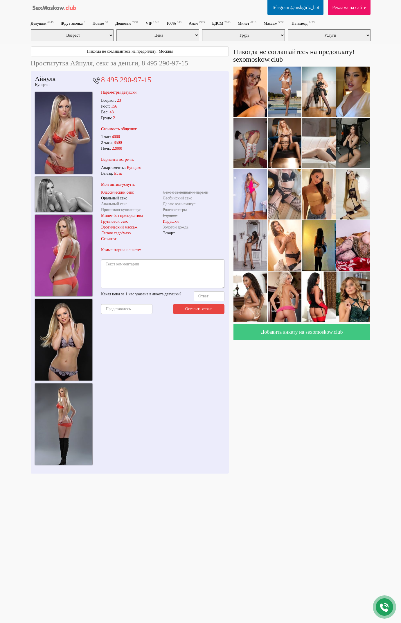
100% (173, 23)
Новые (100, 23)
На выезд (303, 23)
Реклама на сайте (349, 7)
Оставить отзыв (199, 309)
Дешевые (127, 23)
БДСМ (221, 23)
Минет (247, 23)
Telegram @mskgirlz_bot (295, 7)
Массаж (274, 23)
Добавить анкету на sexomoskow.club (302, 332)
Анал (197, 23)
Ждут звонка (73, 23)
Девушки (42, 23)
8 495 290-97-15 (126, 80)
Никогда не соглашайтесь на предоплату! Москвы (130, 51)
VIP (152, 23)
